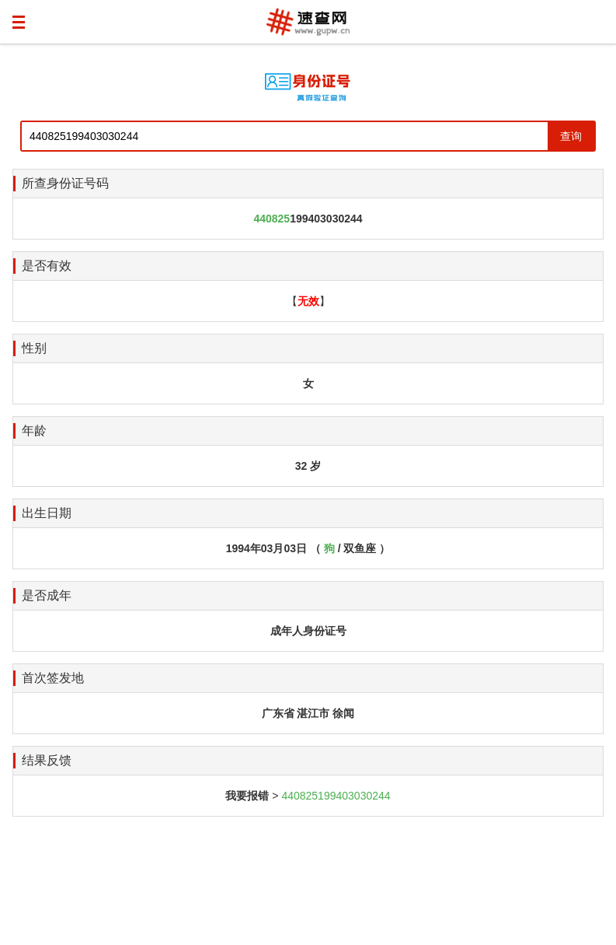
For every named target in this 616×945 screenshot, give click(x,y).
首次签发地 (53, 677)
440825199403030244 (335, 795)
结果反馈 (46, 760)
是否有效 (46, 265)
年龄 (34, 430)
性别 (34, 348)
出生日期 (46, 513)
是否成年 (46, 595)
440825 (271, 218)
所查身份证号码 (65, 183)
